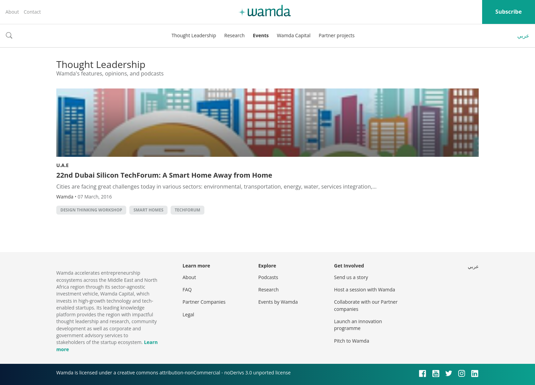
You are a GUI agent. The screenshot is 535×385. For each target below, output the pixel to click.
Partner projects (337, 35)
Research (234, 35)
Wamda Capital (293, 35)
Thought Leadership (194, 35)
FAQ (187, 289)
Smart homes (148, 210)
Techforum (187, 210)
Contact (32, 12)
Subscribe (508, 11)
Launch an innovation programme (358, 324)
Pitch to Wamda (351, 341)
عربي (523, 35)
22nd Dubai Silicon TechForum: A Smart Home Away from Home (164, 175)
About (12, 12)
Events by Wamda (278, 302)
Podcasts (268, 277)
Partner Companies (204, 302)
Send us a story (351, 277)
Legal (188, 314)
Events (261, 35)
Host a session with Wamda (364, 289)
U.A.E (62, 165)
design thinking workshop (91, 210)
